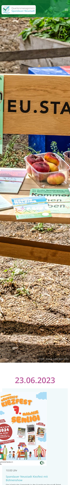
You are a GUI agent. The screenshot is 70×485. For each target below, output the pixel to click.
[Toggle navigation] (66, 10)
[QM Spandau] (18, 9)
